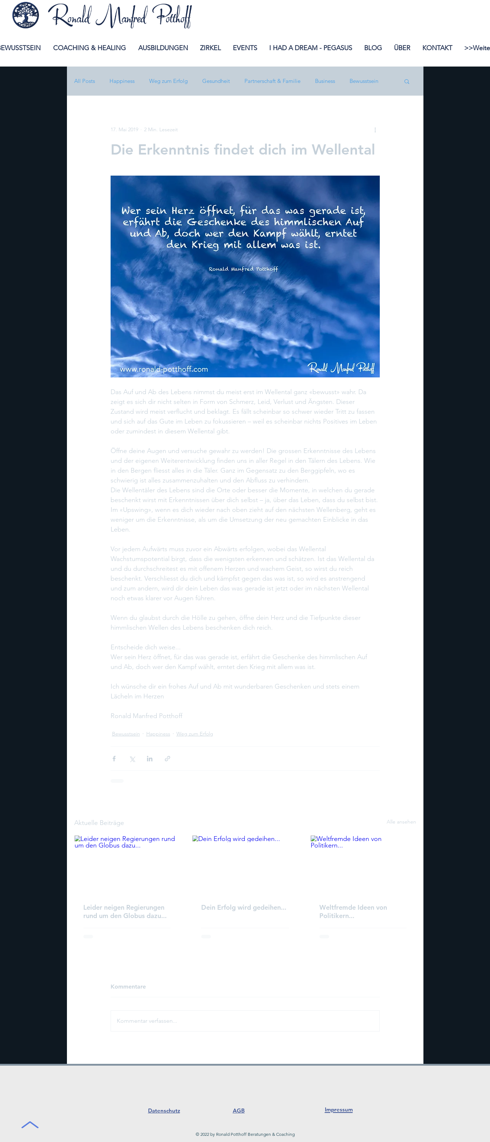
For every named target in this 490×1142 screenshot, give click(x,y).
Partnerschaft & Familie (272, 81)
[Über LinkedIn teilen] (149, 758)
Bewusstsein (364, 81)
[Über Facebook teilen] (114, 758)
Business (325, 81)
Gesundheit (216, 81)
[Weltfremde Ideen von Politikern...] (363, 865)
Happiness (122, 81)
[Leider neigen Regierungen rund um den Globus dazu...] (127, 865)
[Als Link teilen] (167, 758)
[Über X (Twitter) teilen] (131, 758)
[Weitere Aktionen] (375, 129)
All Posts (84, 81)
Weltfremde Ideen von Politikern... (353, 911)
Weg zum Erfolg (168, 81)
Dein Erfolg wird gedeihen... (243, 907)
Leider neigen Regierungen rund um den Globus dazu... (125, 911)
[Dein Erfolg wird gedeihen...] (245, 865)
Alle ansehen (401, 821)
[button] (406, 81)
